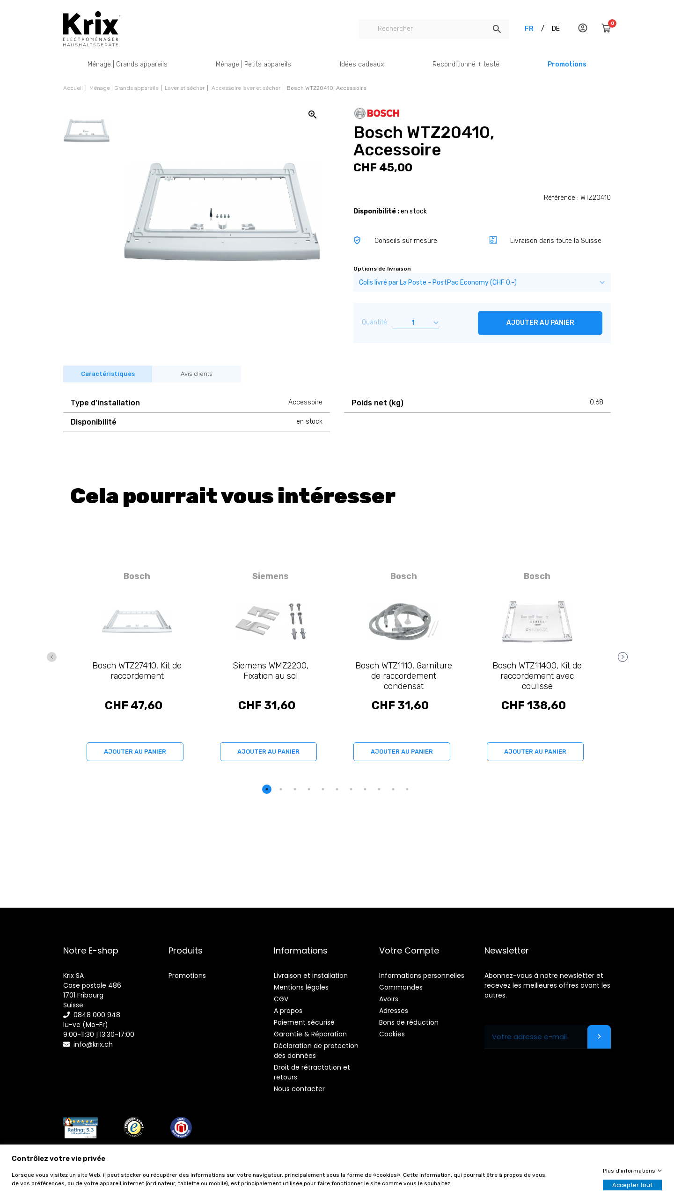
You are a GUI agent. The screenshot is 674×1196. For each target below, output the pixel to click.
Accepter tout (632, 1185)
